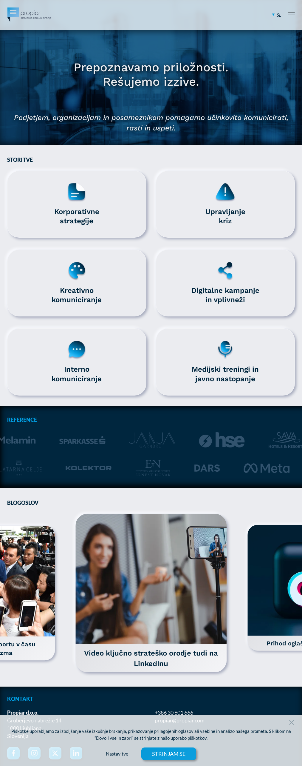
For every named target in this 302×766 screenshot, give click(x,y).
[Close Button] (291, 722)
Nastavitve (117, 753)
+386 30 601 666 (174, 713)
